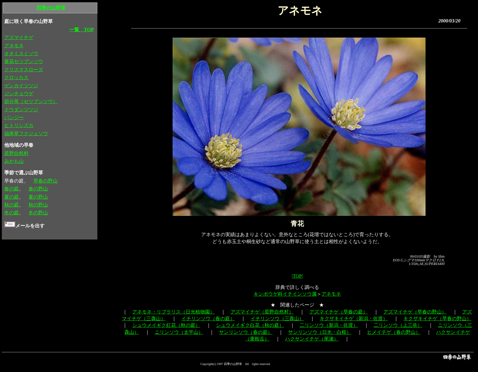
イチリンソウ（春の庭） (208, 318)
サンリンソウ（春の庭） (245, 332)
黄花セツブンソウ (23, 61)
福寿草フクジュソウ (26, 133)
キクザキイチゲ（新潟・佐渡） (354, 318)
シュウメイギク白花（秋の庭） (250, 325)
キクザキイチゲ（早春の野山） (437, 318)
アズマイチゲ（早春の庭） (338, 311)
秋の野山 (38, 204)
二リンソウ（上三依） (398, 325)
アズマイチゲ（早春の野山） (414, 311)
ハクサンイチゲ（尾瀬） (311, 338)
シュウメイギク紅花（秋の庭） (166, 325)
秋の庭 (11, 204)
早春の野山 (45, 180)
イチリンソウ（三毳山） (277, 318)
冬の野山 (38, 212)
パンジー (14, 117)
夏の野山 (38, 196)
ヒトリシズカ (18, 125)
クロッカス (16, 77)
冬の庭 (11, 212)
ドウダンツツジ (21, 109)
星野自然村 (16, 153)
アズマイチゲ (18, 37)
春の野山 (38, 188)
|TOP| (297, 276)
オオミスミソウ (21, 53)
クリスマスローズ (23, 69)
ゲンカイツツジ (21, 85)
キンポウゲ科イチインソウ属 (285, 294)
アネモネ (331, 294)
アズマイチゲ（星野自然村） (262, 311)
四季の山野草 (51, 7)
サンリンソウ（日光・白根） (319, 332)
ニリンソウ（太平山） (179, 332)
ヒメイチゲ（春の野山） (393, 332)
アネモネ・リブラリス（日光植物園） (173, 311)
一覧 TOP (81, 29)
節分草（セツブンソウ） (31, 101)
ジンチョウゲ (18, 93)
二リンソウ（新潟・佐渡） (329, 325)
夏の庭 (11, 196)
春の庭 (11, 188)
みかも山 (14, 161)
